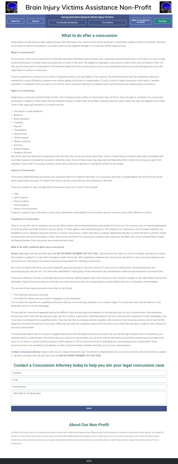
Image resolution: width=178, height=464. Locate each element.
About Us (15, 21)
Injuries (35, 21)
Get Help (162, 21)
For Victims (107, 22)
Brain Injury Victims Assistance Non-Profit (88, 7)
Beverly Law (17, 253)
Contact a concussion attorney (25, 352)
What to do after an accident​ (140, 21)
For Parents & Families (67, 22)
